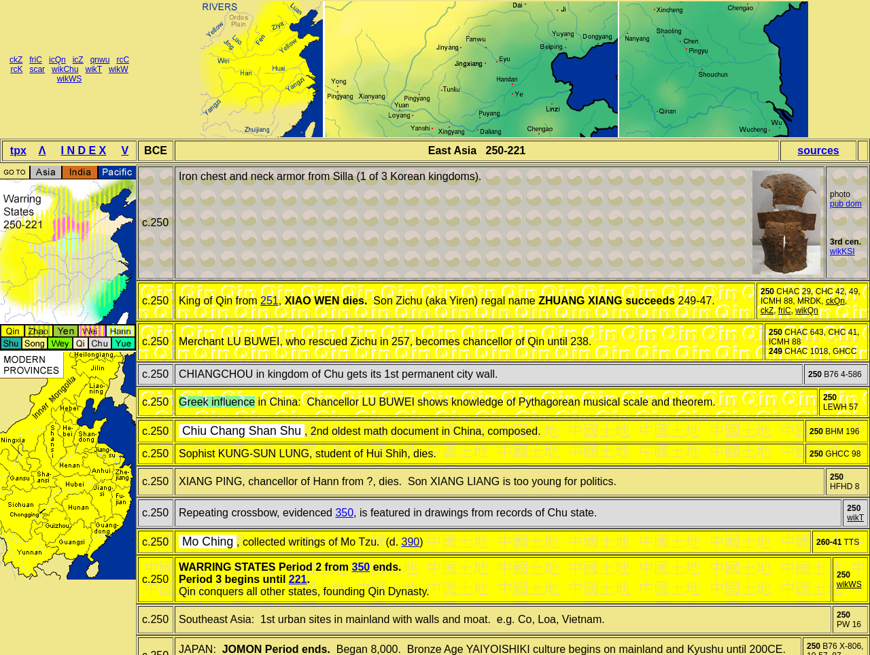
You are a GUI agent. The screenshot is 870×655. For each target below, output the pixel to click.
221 (298, 579)
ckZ (16, 60)
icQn (57, 60)
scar (37, 69)
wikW (118, 69)
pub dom (846, 204)
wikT (93, 69)
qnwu (100, 60)
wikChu (65, 69)
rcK (16, 69)
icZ (78, 60)
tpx (18, 150)
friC (35, 60)
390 (411, 542)
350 (344, 512)
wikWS (69, 79)
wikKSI (842, 251)
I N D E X (84, 150)
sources (818, 150)
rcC (122, 60)
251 (269, 300)
